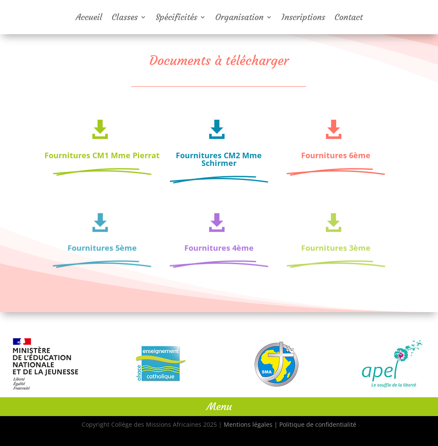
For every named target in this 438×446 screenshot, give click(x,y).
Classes (125, 18)
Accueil (89, 18)
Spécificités (176, 18)
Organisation (239, 18)
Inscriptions (303, 18)
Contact (348, 18)
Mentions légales (248, 424)
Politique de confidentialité (317, 424)
